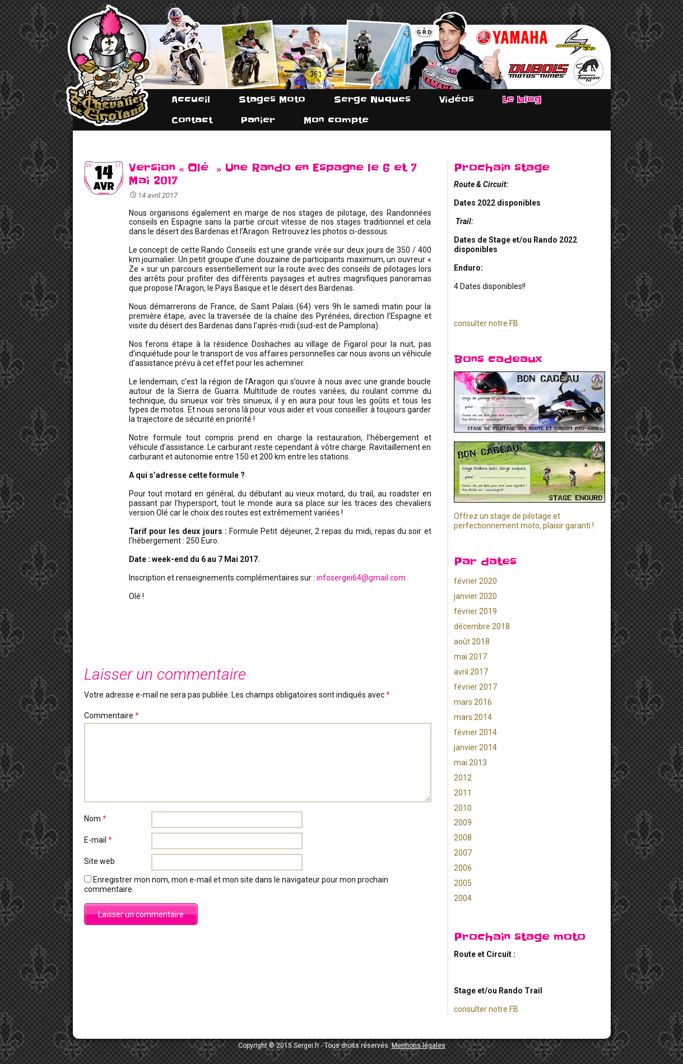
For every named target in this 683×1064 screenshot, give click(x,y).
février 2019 (475, 611)
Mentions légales (418, 1045)
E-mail (98, 839)
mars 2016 (473, 702)
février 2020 (475, 581)
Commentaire (111, 715)
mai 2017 (470, 656)
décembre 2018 (482, 626)
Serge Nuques (372, 99)
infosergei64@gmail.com (361, 577)
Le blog (522, 99)
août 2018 (472, 641)
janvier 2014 (475, 747)
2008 (463, 837)
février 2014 (475, 732)
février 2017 (475, 686)
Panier (258, 120)
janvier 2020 (475, 596)
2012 (463, 777)
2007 (463, 852)
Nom (95, 818)
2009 (463, 822)
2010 (463, 807)
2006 (463, 867)
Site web (99, 861)
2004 (463, 898)
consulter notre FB (486, 323)
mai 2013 (470, 762)
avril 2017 (471, 671)
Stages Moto (272, 99)
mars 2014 (473, 717)
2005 (463, 883)
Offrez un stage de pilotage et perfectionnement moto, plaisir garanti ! (524, 521)
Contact (191, 120)
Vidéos (456, 99)
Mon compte (336, 120)
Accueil (190, 99)
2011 (463, 792)
